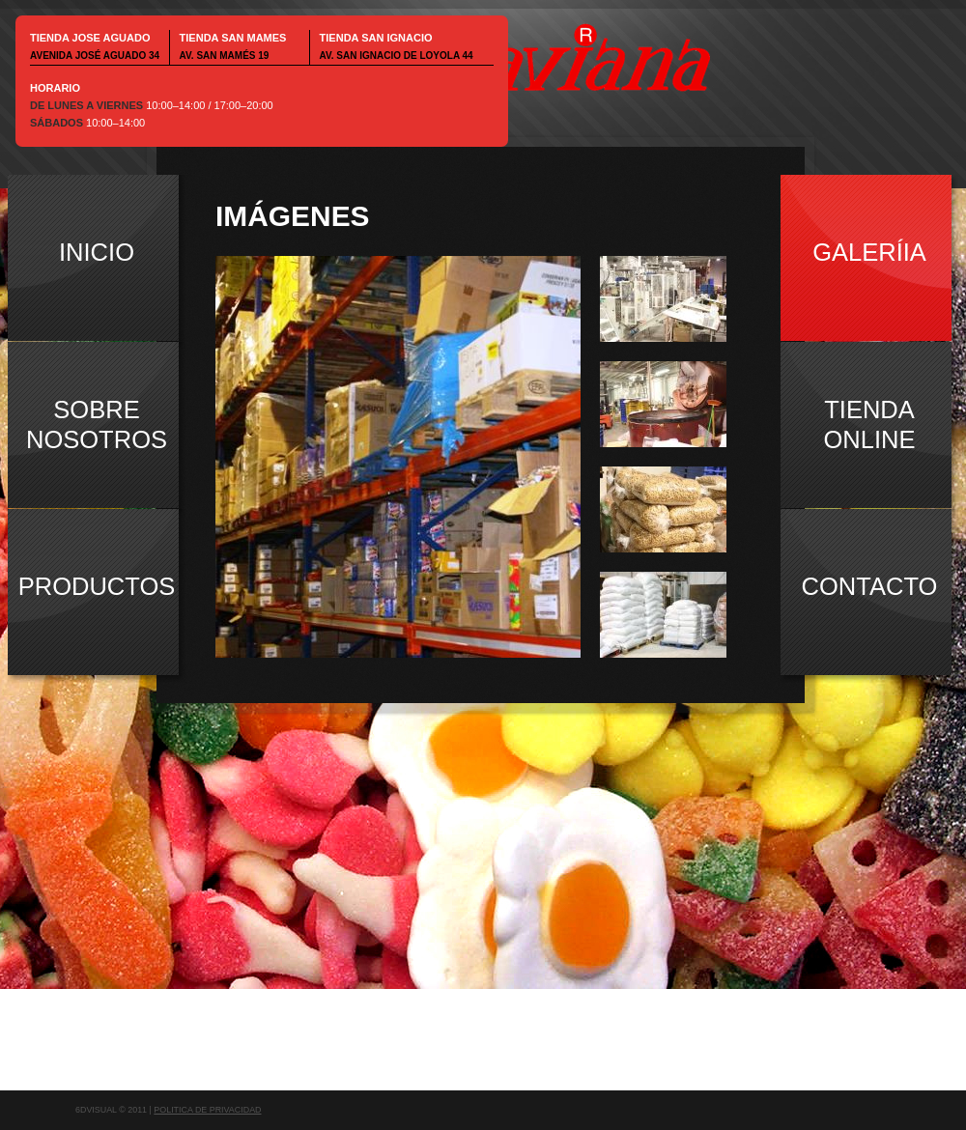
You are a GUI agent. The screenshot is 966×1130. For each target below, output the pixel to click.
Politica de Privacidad (207, 1110)
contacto (870, 586)
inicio (96, 252)
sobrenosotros (96, 424)
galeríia (869, 252)
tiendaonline (870, 424)
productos (97, 586)
